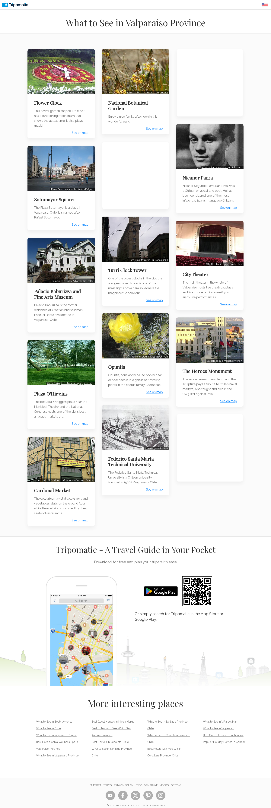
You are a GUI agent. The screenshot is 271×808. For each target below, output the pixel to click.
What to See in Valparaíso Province (57, 750)
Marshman (161, 353)
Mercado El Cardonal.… (49, 475)
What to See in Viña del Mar (220, 716)
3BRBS (163, 91)
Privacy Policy (123, 780)
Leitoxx (89, 91)
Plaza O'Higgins (51, 390)
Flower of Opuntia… (141, 353)
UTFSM (148, 449)
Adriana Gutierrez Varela (79, 475)
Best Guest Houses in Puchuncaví (223, 730)
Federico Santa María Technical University (132, 462)
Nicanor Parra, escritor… (214, 166)
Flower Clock (48, 102)
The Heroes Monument (207, 368)
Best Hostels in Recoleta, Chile (110, 737)
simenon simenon (231, 357)
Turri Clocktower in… (140, 258)
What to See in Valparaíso (218, 723)
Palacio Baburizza (61, 278)
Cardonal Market (53, 485)
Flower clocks (74, 91)
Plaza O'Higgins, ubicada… (61, 379)
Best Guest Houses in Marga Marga (113, 716)
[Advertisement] (135, 174)
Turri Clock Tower (128, 268)
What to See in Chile (48, 723)
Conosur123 (160, 258)
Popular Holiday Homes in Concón (224, 737)
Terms (108, 780)
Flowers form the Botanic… (141, 91)
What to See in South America (54, 716)
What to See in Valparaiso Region (56, 730)
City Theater (196, 272)
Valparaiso (212, 357)
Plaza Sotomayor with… (63, 187)
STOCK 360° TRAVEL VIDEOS (152, 780)
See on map (79, 132)
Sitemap (176, 780)
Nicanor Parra (198, 177)
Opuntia (117, 364)
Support (95, 780)
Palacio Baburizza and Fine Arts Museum (58, 291)
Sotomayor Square (54, 197)
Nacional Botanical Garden (128, 104)
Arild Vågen (86, 187)
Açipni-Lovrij (86, 379)
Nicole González (84, 278)
